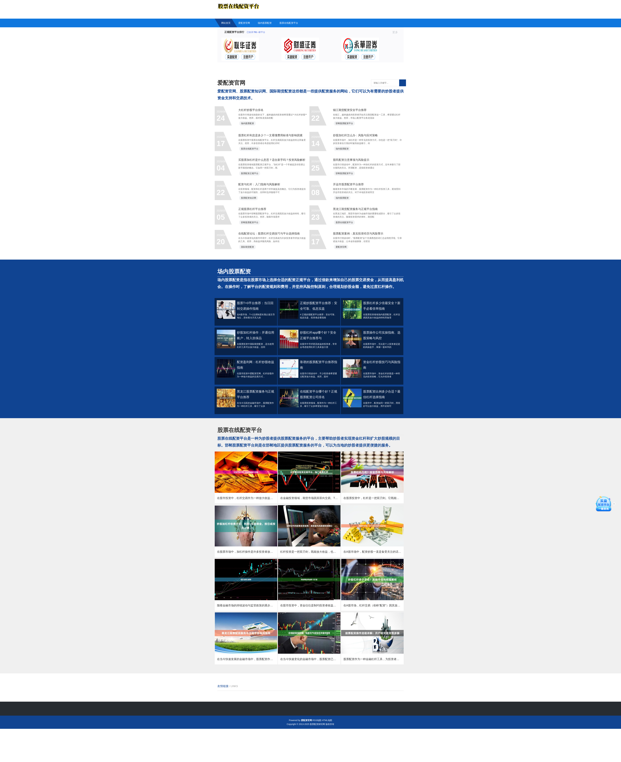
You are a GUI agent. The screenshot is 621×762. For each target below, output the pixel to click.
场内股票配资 (265, 23)
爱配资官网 (244, 23)
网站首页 (226, 23)
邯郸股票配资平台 (348, 128)
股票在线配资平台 (288, 23)
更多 (396, 32)
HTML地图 (327, 753)
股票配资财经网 (317, 757)
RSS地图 (316, 753)
